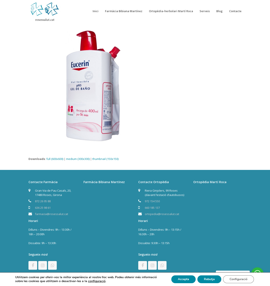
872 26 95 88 (43, 201)
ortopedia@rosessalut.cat (162, 214)
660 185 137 (152, 208)
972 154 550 (152, 201)
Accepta (183, 279)
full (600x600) (54, 159)
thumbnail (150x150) (105, 159)
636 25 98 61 (43, 208)
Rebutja (209, 279)
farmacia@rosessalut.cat (51, 214)
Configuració (238, 279)
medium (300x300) (78, 159)
